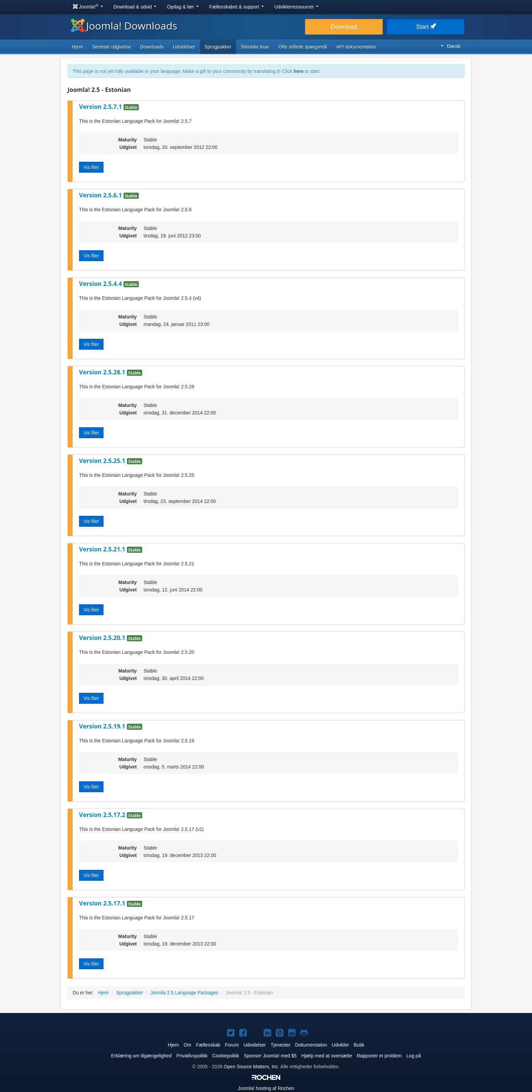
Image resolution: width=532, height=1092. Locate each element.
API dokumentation (356, 47)
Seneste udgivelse (111, 47)
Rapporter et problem (379, 1055)
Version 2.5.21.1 (103, 549)
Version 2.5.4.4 (101, 283)
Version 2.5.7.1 (101, 106)
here (298, 71)
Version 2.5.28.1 (103, 372)
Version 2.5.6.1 (101, 195)
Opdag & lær (182, 6)
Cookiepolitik (225, 1055)
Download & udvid (135, 6)
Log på (413, 1055)
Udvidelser (184, 47)
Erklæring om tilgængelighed (141, 1055)
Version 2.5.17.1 (103, 903)
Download (344, 26)
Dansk (450, 46)
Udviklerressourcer (296, 6)
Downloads (152, 47)
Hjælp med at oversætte (326, 1055)
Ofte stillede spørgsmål (303, 47)
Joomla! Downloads (124, 26)
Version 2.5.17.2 (103, 815)
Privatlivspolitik (192, 1055)
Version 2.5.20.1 (103, 637)
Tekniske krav (255, 47)
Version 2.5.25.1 (103, 460)
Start (425, 26)
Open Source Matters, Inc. (251, 1066)
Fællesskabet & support (236, 6)
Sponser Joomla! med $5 (270, 1055)
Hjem (77, 47)
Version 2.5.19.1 (103, 726)
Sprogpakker (218, 47)
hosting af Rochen (266, 1088)
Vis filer (91, 167)
